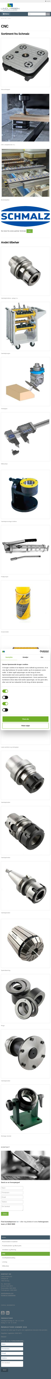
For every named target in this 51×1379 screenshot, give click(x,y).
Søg (47, 14)
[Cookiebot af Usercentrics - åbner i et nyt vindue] (40, 651)
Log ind (47, 1)
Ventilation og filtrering (9, 1250)
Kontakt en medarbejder (8, 1295)
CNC (3, 1254)
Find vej (3, 1336)
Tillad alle (25, 719)
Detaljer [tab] (25, 657)
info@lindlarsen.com (7, 1293)
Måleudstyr (5, 1266)
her (29, 231)
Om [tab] (42, 657)
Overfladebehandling (8, 1258)
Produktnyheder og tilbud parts (11, 1245)
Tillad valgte (25, 725)
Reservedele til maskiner (10, 1241)
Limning (4, 1262)
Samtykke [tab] (9, 657)
